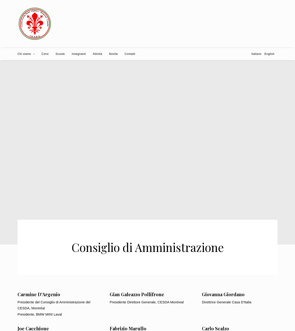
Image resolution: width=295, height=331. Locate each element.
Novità (113, 54)
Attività (97, 54)
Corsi (45, 54)
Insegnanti (79, 54)
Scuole (60, 54)
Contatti (130, 54)
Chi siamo (26, 54)
